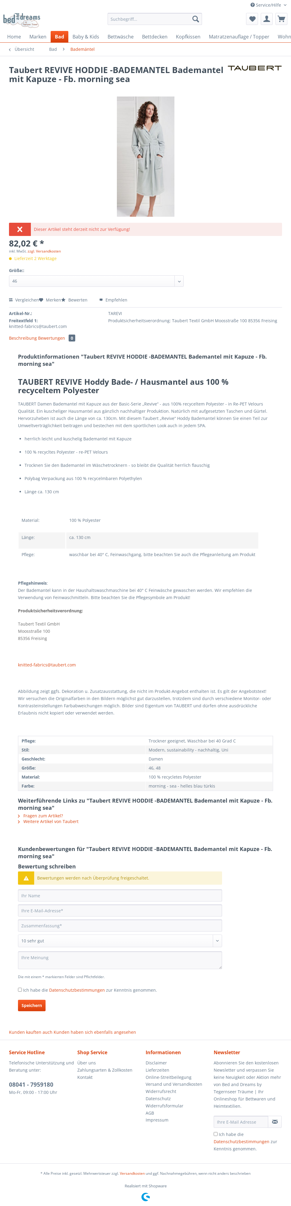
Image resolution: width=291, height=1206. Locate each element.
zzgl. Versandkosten (44, 251)
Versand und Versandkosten (174, 1084)
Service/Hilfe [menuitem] (266, 5)
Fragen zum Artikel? (40, 816)
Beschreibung (23, 338)
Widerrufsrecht (161, 1091)
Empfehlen (113, 300)
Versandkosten (132, 1173)
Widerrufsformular (164, 1106)
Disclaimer (156, 1063)
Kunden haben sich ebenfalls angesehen (95, 1032)
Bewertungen (56, 338)
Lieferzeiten (157, 1070)
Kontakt (85, 1077)
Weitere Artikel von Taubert (48, 821)
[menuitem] (155, 22)
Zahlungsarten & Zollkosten (104, 1070)
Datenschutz (158, 1098)
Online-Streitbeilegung (169, 1077)
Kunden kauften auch (30, 1032)
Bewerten (75, 300)
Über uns (86, 1063)
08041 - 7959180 (31, 1084)
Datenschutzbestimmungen (77, 990)
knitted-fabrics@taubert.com (47, 665)
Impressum (157, 1120)
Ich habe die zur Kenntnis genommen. (90, 990)
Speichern (32, 1005)
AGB (150, 1113)
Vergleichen (24, 300)
